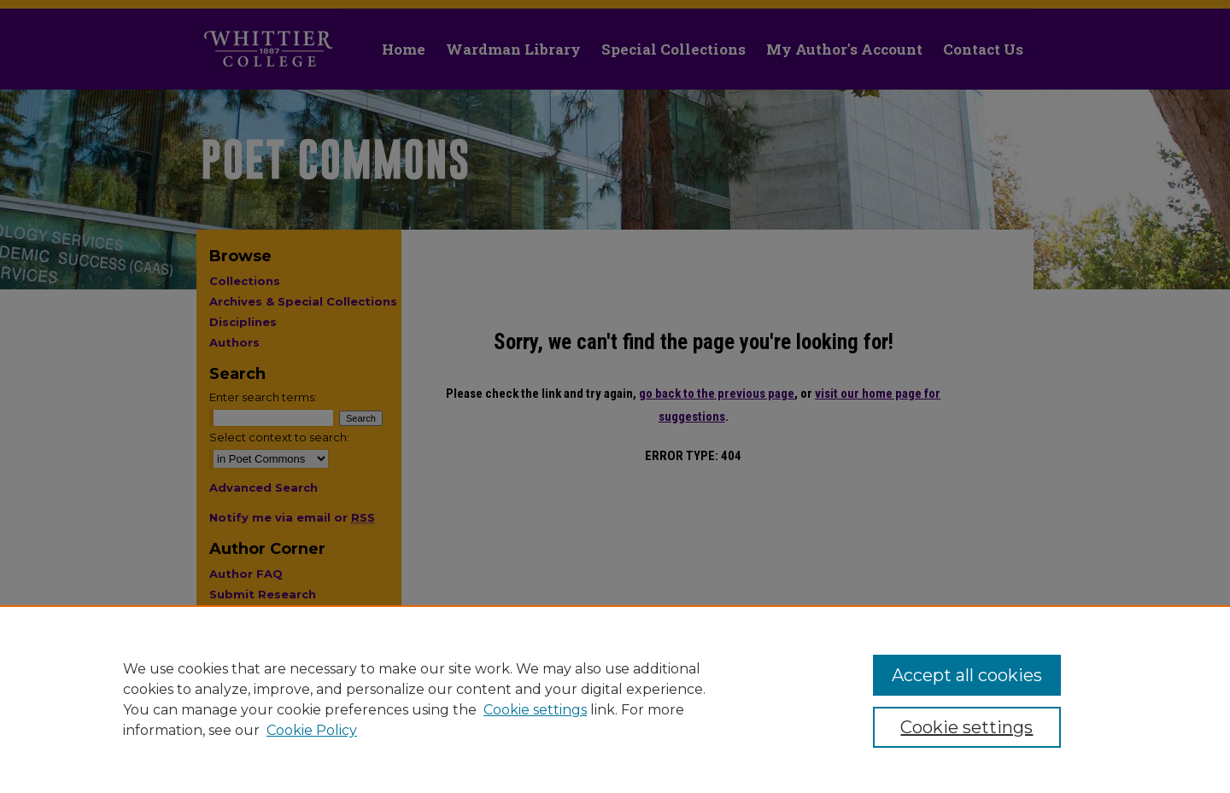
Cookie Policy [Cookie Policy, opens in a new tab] (311, 730)
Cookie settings (535, 710)
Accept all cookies (967, 675)
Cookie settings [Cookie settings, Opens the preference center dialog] (966, 727)
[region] (615, 699)
